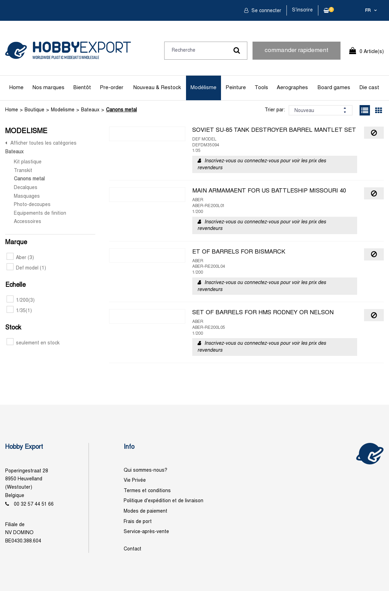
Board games (334, 87)
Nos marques (48, 87)
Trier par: (275, 110)
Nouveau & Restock (157, 87)
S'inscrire (302, 10)
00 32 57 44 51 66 (34, 504)
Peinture (236, 87)
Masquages (27, 196)
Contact (132, 549)
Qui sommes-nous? (145, 470)
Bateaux (90, 110)
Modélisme (203, 87)
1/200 (21, 300)
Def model (26, 268)
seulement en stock (33, 343)
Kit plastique (28, 162)
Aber (20, 258)
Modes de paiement (145, 511)
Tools (261, 87)
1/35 (19, 311)
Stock (13, 328)
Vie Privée (135, 480)
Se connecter (265, 11)
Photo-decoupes (32, 205)
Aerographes (292, 87)
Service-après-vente (146, 532)
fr (368, 11)
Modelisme (62, 110)
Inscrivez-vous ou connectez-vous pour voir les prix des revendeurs (261, 164)
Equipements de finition (40, 213)
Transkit (23, 171)
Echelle (15, 285)
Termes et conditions (147, 491)
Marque (16, 243)
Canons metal (121, 110)
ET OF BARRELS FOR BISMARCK (238, 252)
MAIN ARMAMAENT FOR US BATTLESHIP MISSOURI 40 (269, 191)
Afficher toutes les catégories (43, 143)
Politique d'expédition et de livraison (163, 501)
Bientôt (82, 87)
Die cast (369, 87)
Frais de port (138, 522)
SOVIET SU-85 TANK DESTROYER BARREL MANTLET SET (274, 130)
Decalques (25, 188)
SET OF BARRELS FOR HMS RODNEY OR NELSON (263, 313)
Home (16, 87)
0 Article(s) (372, 52)
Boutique (34, 110)
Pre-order (111, 87)
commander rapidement (296, 50)
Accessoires (27, 222)
